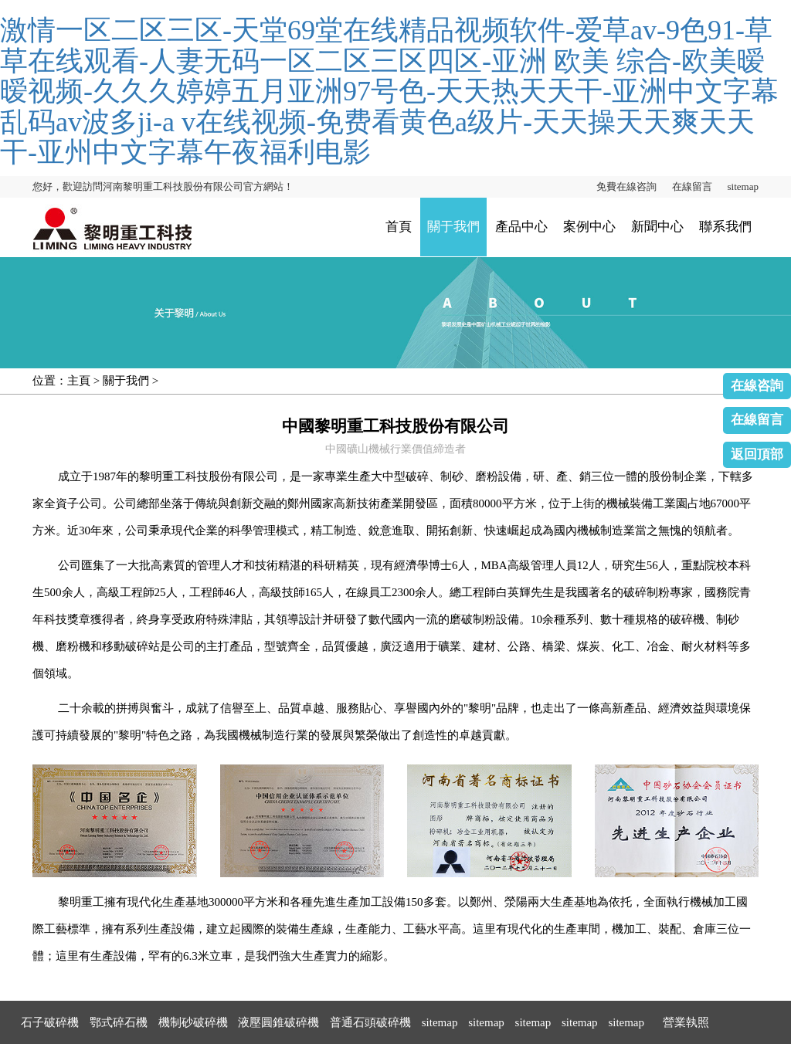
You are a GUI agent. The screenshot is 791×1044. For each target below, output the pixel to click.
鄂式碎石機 (119, 1022)
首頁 (398, 226)
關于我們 (453, 226)
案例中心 (589, 226)
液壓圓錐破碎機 (278, 1022)
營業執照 (686, 1022)
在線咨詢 (757, 385)
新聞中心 (657, 226)
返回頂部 (757, 454)
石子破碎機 (50, 1022)
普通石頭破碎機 (370, 1022)
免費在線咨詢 (626, 186)
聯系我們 (725, 226)
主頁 (78, 381)
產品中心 (521, 226)
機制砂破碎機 (193, 1022)
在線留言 (692, 186)
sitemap (743, 186)
